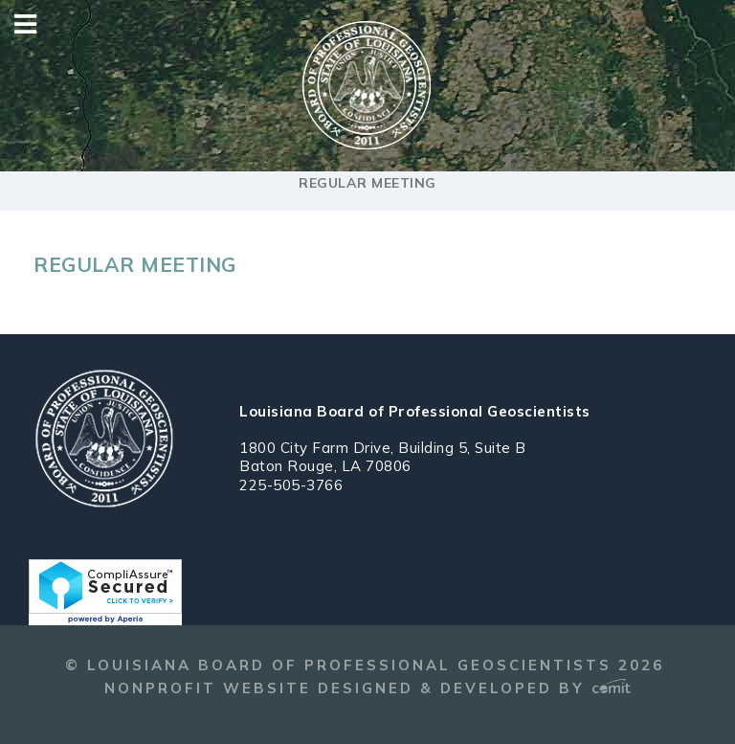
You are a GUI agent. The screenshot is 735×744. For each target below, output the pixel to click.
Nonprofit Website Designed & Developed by (367, 688)
